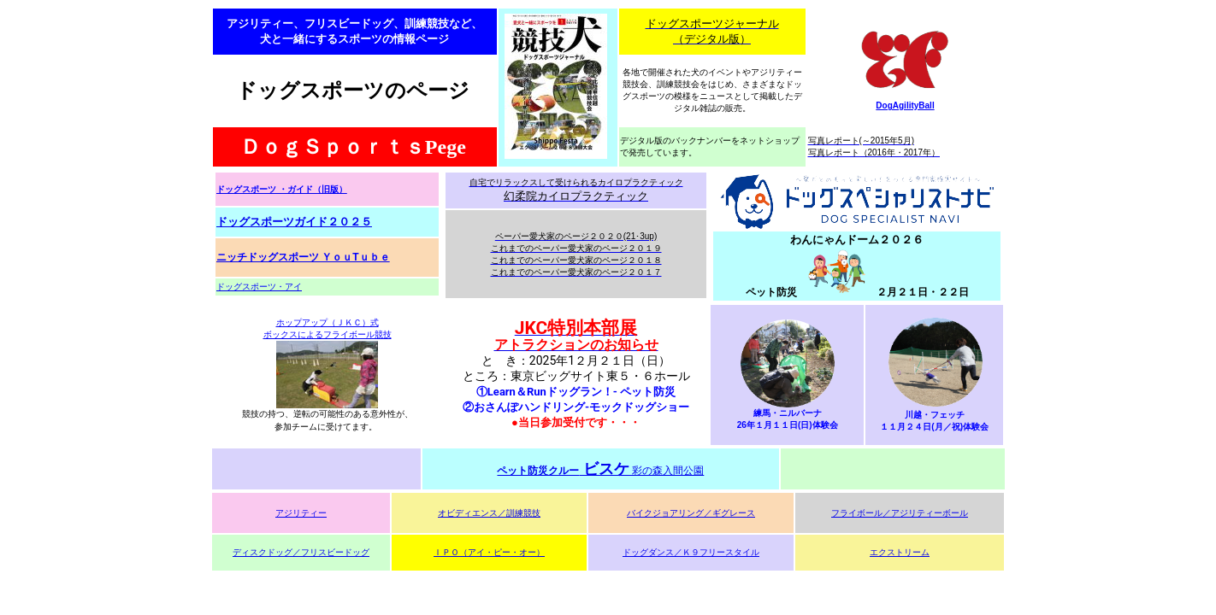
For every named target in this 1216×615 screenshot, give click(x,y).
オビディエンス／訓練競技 (489, 513)
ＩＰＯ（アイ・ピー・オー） (489, 552)
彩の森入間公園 (600, 471)
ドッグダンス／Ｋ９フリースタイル (691, 552)
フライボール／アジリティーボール (899, 513)
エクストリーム (900, 552)
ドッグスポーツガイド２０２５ (294, 221)
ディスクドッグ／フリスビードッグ (301, 552)
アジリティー (301, 513)
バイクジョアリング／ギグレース (691, 513)
